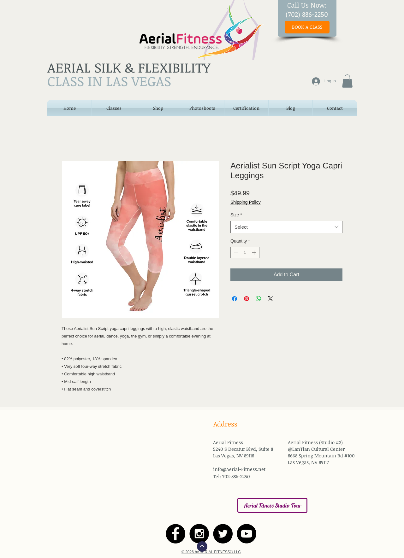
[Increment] (254, 252)
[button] (347, 81)
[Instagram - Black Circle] (199, 533)
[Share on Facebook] (234, 298)
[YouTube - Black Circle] (246, 533)
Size (236, 214)
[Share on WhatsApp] (258, 298)
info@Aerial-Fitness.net (239, 469)
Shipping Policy (245, 202)
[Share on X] (270, 298)
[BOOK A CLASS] (307, 27)
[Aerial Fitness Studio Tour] (272, 505)
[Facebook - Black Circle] (175, 533)
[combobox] (286, 227)
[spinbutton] (245, 252)
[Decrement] (235, 252)
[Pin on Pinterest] (246, 298)
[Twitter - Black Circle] (223, 533)
